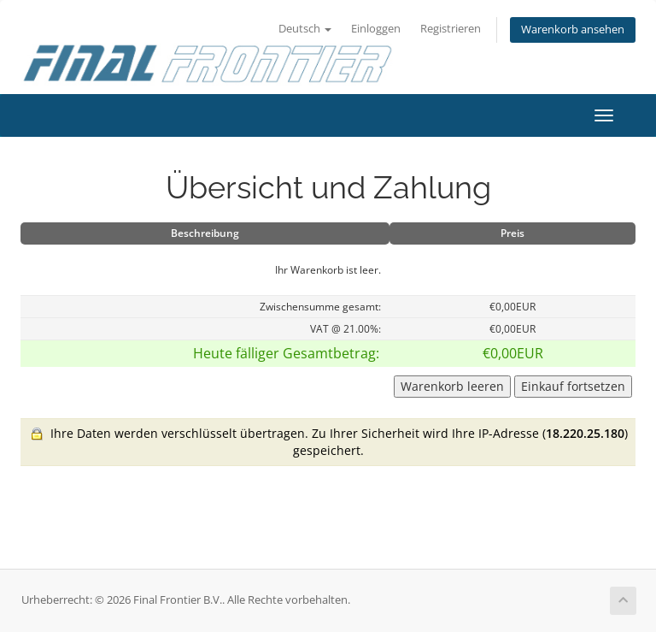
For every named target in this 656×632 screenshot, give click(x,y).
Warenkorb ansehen (572, 29)
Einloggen (376, 28)
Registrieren (450, 28)
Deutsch (304, 28)
